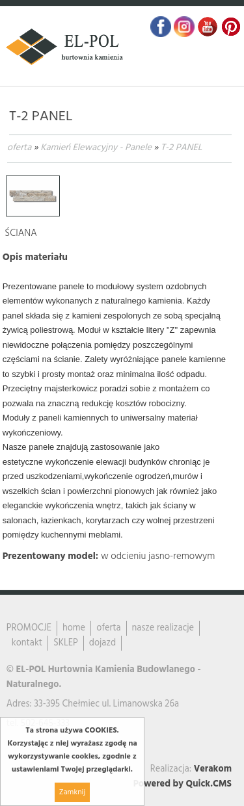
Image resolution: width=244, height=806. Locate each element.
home (73, 628)
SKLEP (65, 643)
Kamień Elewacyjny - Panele (96, 147)
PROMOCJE (29, 628)
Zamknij (72, 792)
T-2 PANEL (181, 147)
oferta (19, 147)
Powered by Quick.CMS (182, 784)
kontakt (27, 643)
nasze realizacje (163, 628)
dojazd (102, 643)
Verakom (213, 769)
